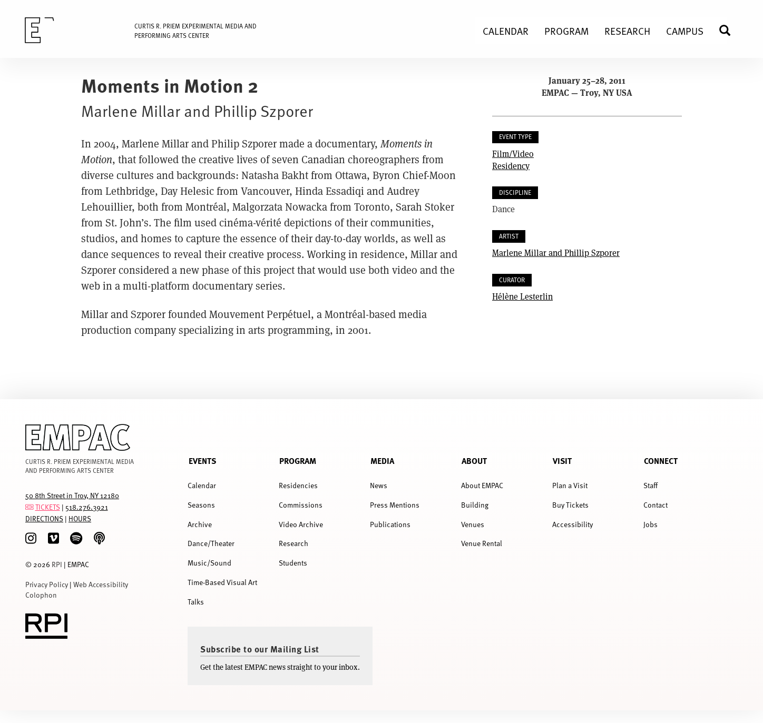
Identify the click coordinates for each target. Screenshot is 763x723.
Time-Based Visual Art (222, 582)
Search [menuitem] (729, 30)
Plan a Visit (570, 485)
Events (202, 460)
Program (297, 460)
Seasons (201, 505)
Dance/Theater (211, 543)
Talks (196, 602)
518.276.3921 (86, 507)
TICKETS (47, 507)
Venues (472, 524)
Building (474, 505)
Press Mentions (394, 505)
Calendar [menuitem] (506, 30)
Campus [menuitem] (684, 30)
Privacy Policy (46, 584)
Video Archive (301, 524)
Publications (390, 524)
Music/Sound (209, 563)
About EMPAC (482, 485)
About (474, 460)
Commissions (300, 505)
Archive (200, 524)
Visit (562, 460)
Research (293, 543)
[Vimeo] (53, 538)
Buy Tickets (570, 505)
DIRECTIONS (44, 518)
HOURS (80, 518)
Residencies (298, 485)
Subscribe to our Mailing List (259, 648)
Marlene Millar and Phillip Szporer (556, 252)
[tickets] (29, 507)
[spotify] (76, 538)
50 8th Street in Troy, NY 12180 (72, 495)
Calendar (202, 485)
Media (382, 460)
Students (293, 563)
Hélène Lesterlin (522, 296)
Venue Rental (481, 543)
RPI (57, 564)
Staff (650, 485)
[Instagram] (30, 538)
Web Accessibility (100, 584)
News (378, 485)
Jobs (650, 524)
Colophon (41, 595)
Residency (511, 165)
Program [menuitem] (566, 30)
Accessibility (572, 524)
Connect (661, 460)
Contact (655, 505)
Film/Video (513, 153)
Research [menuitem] (627, 30)
